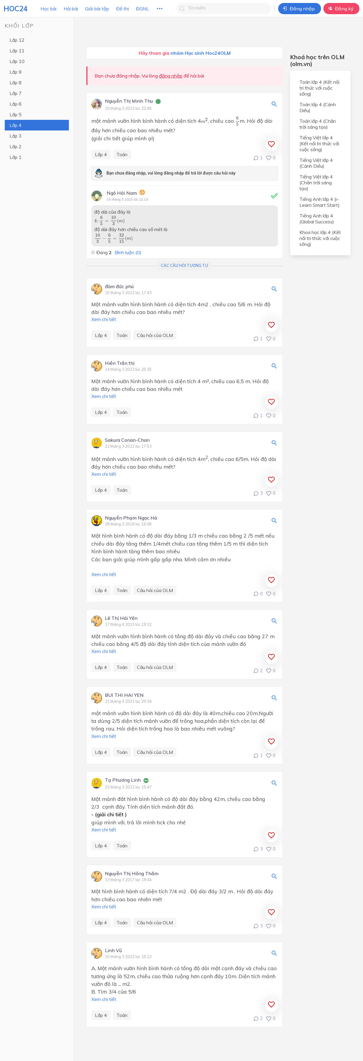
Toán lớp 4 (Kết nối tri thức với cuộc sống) (319, 88)
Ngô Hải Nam (122, 193)
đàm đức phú (119, 286)
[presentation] (204, 120)
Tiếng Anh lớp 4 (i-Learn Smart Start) (319, 202)
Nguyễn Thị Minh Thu (129, 101)
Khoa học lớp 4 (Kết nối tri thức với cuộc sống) (320, 238)
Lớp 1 (15, 157)
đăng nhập (170, 76)
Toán (121, 154)
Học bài (48, 9)
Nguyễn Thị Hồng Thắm (131, 873)
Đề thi (122, 9)
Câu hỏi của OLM (155, 335)
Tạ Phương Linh (123, 780)
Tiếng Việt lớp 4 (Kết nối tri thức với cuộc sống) (319, 143)
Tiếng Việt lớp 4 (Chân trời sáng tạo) (316, 182)
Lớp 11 (17, 51)
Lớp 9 (15, 72)
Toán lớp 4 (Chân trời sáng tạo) (317, 124)
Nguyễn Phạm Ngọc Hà (131, 518)
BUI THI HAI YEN (124, 695)
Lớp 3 (15, 136)
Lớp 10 (17, 61)
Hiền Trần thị (119, 363)
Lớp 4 (15, 125)
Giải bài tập (97, 9)
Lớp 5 (15, 114)
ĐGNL (142, 9)
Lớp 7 (15, 93)
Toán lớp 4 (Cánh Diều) (317, 107)
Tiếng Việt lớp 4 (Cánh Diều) (316, 163)
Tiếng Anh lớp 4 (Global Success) (316, 219)
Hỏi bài (71, 9)
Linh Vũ (113, 950)
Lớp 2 (15, 146)
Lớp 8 (15, 83)
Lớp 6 (15, 104)
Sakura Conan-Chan (127, 440)
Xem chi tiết (103, 319)
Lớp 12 (17, 40)
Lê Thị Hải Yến (121, 618)
